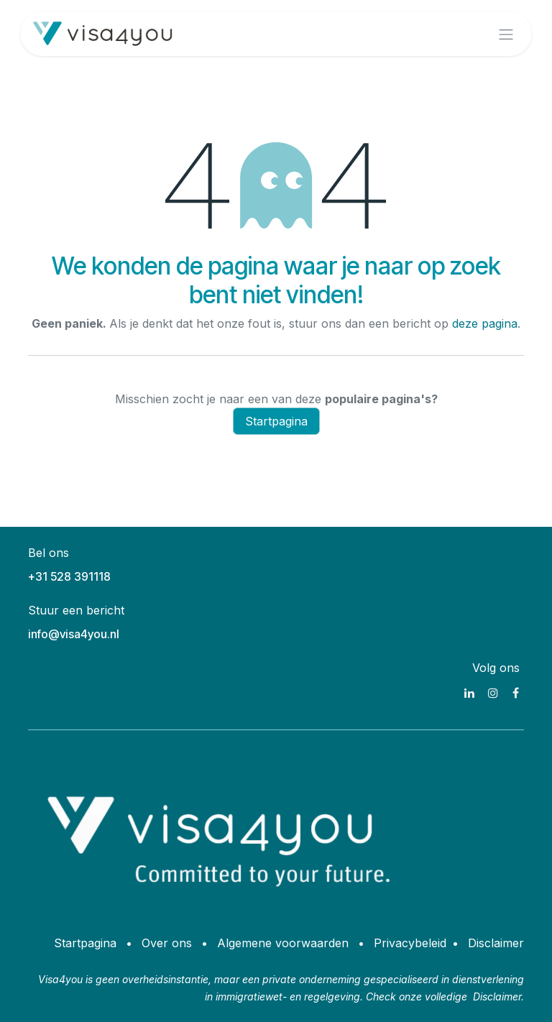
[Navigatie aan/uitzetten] (506, 34)
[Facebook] (516, 692)
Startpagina (276, 421)
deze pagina (485, 323)
